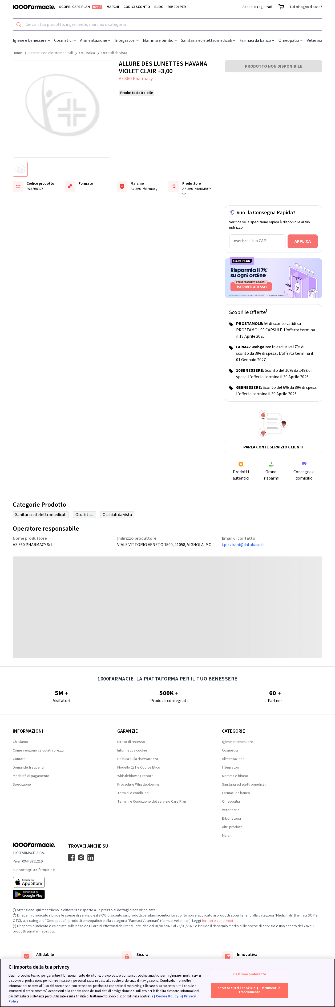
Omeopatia (290, 40)
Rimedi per (177, 7)
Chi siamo (20, 742)
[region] (167, 983)
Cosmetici (65, 40)
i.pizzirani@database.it (243, 545)
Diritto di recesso (131, 742)
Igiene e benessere (31, 40)
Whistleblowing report (135, 776)
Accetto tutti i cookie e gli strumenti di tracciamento (249, 990)
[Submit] (19, 24)
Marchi (113, 7)
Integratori (127, 40)
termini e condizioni (217, 920)
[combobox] (167, 24)
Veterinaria (318, 40)
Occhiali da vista (114, 53)
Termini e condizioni (133, 793)
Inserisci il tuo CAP (249, 241)
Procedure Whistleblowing (138, 784)
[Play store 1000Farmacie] (34, 894)
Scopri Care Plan (80, 7)
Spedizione (22, 784)
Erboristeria (231, 818)
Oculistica (87, 53)
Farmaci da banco (257, 40)
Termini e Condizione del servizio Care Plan (151, 801)
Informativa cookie (132, 750)
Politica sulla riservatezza (137, 759)
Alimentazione (95, 40)
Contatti (19, 759)
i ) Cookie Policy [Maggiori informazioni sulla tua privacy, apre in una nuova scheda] (165, 996)
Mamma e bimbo (160, 40)
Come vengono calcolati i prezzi (38, 750)
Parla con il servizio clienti (273, 447)
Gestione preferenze (249, 974)
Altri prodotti (232, 827)
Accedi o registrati (257, 7)
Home (17, 53)
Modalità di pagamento (31, 776)
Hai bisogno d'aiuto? (306, 7)
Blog (158, 7)
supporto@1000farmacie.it (34, 870)
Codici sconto (136, 7)
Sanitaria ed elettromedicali (208, 40)
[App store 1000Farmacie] (34, 882)
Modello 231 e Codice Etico (138, 767)
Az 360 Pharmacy (136, 78)
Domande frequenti (28, 767)
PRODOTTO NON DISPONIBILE (273, 66)
